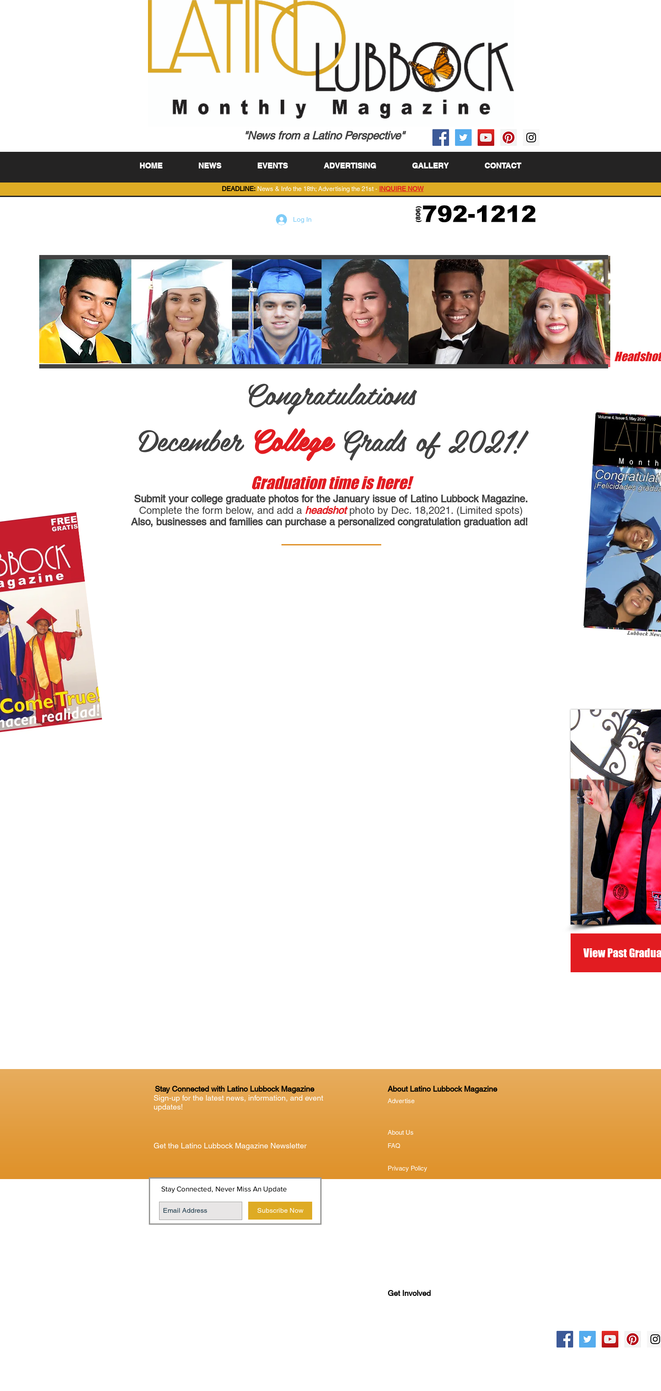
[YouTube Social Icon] (486, 137)
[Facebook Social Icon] (440, 137)
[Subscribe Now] (280, 1211)
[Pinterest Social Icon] (508, 137)
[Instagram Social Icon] (531, 137)
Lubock (416, 1328)
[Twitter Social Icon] (463, 137)
